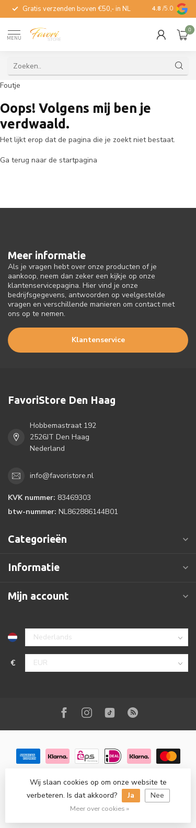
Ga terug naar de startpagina (48, 160)
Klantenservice (98, 340)
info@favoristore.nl (62, 476)
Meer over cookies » (99, 808)
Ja (131, 795)
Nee (157, 795)
